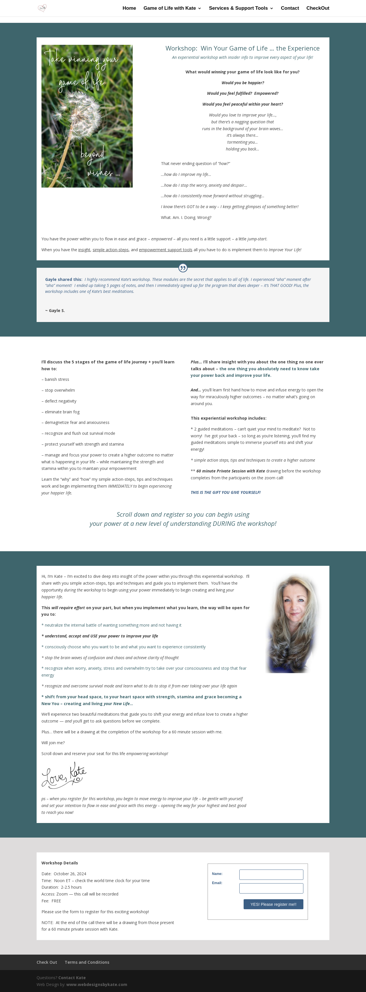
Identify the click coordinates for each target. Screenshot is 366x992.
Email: (217, 883)
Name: (217, 874)
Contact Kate (72, 977)
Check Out (47, 962)
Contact (290, 8)
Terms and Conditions (87, 962)
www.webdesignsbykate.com (96, 984)
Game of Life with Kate (170, 8)
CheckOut (318, 8)
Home (129, 8)
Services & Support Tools (238, 8)
